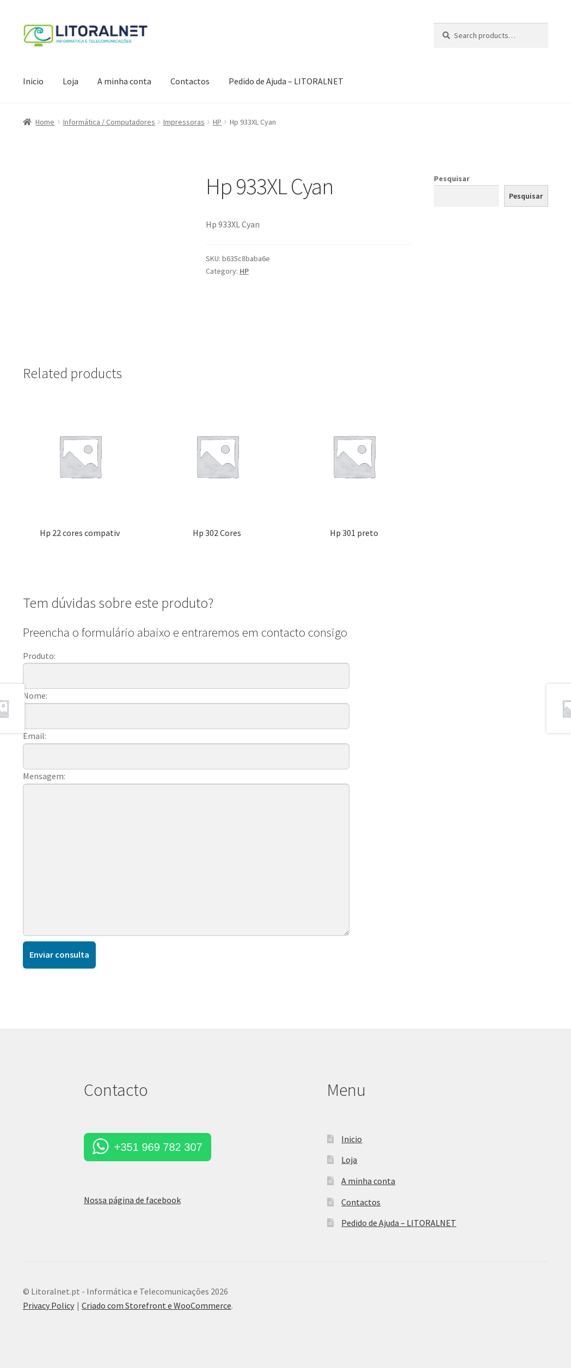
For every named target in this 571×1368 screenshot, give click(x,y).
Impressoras (184, 122)
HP (217, 122)
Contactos (190, 81)
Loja (70, 81)
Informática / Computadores (109, 122)
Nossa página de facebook (132, 1199)
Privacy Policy (48, 1305)
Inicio (33, 81)
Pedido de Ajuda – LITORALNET (286, 81)
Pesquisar (452, 178)
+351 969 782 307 (158, 1147)
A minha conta (124, 81)
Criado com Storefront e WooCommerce (156, 1305)
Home (44, 122)
